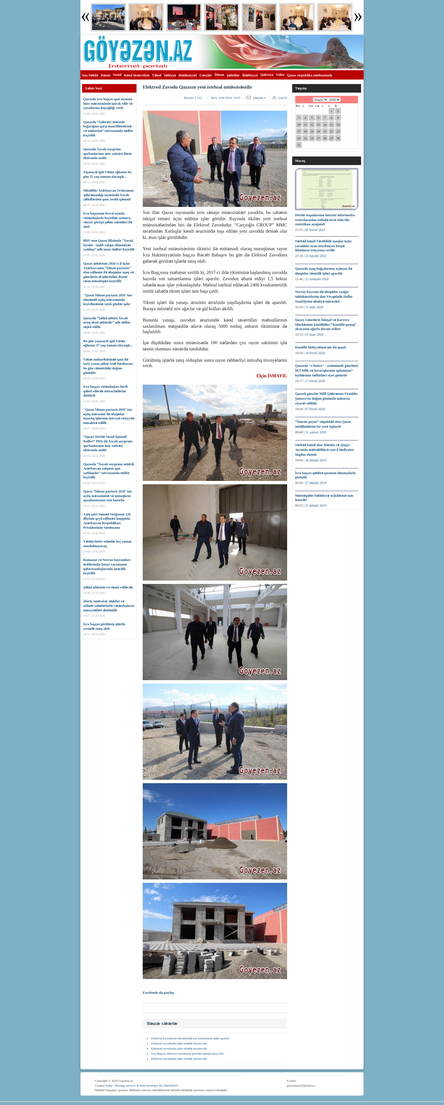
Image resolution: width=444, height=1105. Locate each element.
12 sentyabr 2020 (317, 279)
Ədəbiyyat (250, 75)
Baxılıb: (193, 97)
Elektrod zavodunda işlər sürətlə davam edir (179, 1043)
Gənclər (205, 75)
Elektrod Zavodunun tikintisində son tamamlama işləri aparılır (190, 1038)
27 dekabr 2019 (315, 483)
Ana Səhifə (90, 75)
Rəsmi (105, 75)
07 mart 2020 (314, 335)
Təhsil (156, 75)
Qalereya (266, 75)
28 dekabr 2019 (315, 460)
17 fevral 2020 (315, 381)
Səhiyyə (170, 75)
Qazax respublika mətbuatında (309, 75)
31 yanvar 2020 (315, 432)
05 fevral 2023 (315, 230)
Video (280, 75)
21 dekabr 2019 (315, 505)
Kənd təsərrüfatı (137, 75)
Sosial (117, 75)
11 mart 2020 (314, 307)
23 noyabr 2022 (315, 256)
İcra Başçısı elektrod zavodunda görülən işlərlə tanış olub (187, 1053)
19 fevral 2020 (315, 353)
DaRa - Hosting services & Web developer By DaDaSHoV (142, 1085)
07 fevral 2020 (315, 409)
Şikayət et (259, 97)
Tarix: (225, 97)
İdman (219, 75)
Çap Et (283, 97)
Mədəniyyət (187, 75)
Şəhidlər (233, 75)
